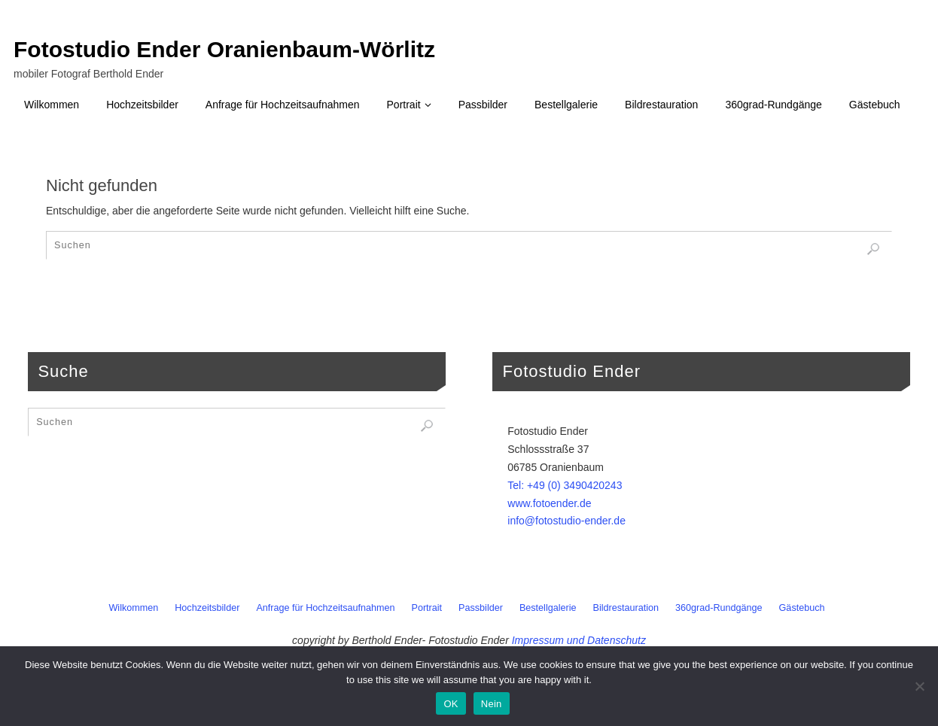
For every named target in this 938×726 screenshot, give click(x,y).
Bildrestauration (626, 608)
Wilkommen (133, 608)
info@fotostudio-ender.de (566, 521)
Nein (491, 703)
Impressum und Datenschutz (579, 640)
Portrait (427, 608)
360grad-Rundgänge (719, 608)
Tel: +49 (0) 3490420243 (564, 485)
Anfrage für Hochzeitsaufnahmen (325, 608)
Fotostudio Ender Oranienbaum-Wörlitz (224, 50)
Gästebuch (802, 608)
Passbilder (480, 608)
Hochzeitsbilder (207, 608)
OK (450, 703)
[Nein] (919, 686)
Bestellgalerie (548, 608)
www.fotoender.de (549, 503)
